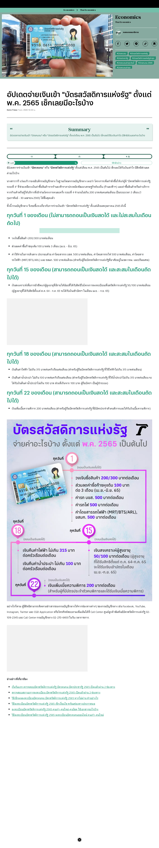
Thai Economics (88, 10)
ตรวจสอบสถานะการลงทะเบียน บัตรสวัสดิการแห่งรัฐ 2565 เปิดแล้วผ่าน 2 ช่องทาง (56, 692)
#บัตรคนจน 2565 (145, 63)
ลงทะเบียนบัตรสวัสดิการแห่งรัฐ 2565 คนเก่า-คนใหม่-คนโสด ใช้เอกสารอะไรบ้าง (55, 709)
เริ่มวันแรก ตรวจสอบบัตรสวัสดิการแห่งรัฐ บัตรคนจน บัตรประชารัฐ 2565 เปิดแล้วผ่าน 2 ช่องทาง (63, 687)
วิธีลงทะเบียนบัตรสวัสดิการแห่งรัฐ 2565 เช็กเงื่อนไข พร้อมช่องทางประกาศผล (53, 703)
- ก (31, 156)
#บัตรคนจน (121, 53)
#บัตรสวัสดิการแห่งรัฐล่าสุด (143, 58)
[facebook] (118, 43)
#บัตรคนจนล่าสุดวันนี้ (125, 63)
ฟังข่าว (116, 163)
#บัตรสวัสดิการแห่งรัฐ (139, 53)
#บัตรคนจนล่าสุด (124, 67)
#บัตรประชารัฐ (122, 58)
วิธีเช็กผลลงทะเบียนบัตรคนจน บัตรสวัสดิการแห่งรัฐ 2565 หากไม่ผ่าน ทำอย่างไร (55, 698)
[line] (136, 43)
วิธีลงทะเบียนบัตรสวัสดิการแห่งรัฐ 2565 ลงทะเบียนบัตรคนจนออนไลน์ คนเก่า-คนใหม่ (58, 715)
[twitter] (127, 43)
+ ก (128, 156)
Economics (69, 10)
